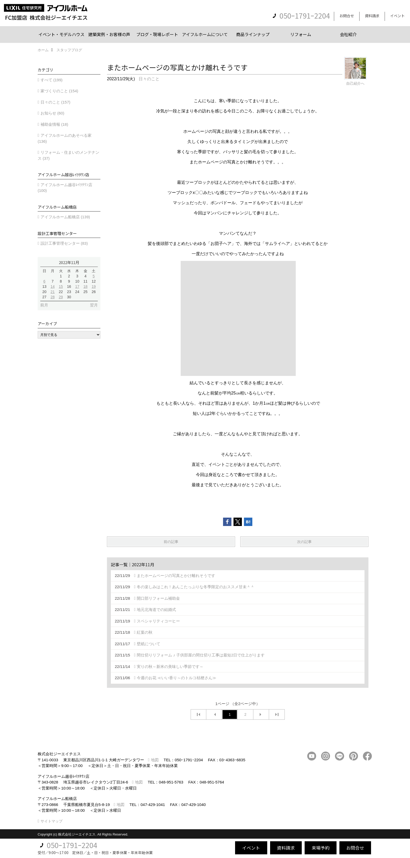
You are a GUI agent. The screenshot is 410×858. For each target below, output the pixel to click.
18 (85, 286)
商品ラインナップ (253, 34)
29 (61, 297)
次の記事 (304, 542)
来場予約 (320, 847)
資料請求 (372, 15)
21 (52, 292)
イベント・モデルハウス (61, 34)
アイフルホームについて (205, 34)
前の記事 (171, 542)
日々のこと (149, 79)
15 (61, 286)
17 (77, 286)
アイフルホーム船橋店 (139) (65, 217)
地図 (155, 760)
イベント (397, 15)
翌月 (94, 305)
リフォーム (300, 34)
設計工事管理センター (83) (64, 243)
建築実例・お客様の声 (109, 34)
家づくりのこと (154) (59, 91)
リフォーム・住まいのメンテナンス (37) (68, 155)
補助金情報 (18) (54, 124)
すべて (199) (51, 80)
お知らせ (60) (52, 113)
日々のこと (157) (55, 102)
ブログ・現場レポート (157, 34)
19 (94, 286)
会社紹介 (348, 34)
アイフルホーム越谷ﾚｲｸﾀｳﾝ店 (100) (65, 187)
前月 (44, 305)
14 (52, 286)
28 (52, 297)
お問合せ (346, 15)
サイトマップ (51, 821)
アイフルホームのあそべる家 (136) (65, 138)
